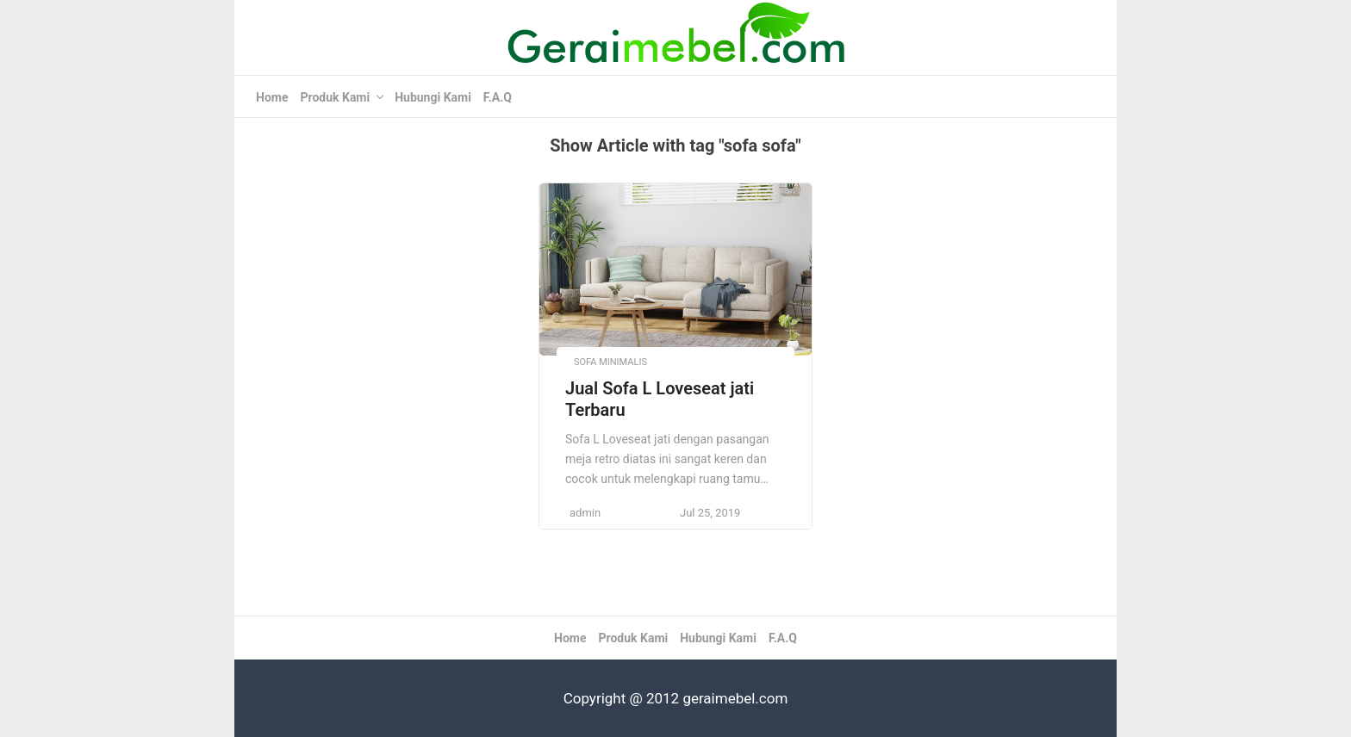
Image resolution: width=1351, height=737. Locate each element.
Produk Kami (335, 97)
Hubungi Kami (433, 97)
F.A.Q (497, 97)
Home (272, 97)
